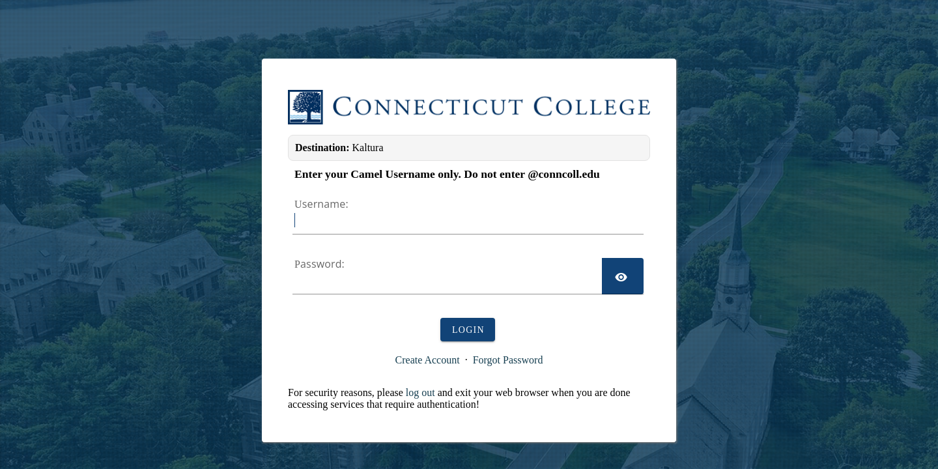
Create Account (427, 359)
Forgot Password (508, 359)
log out (420, 392)
